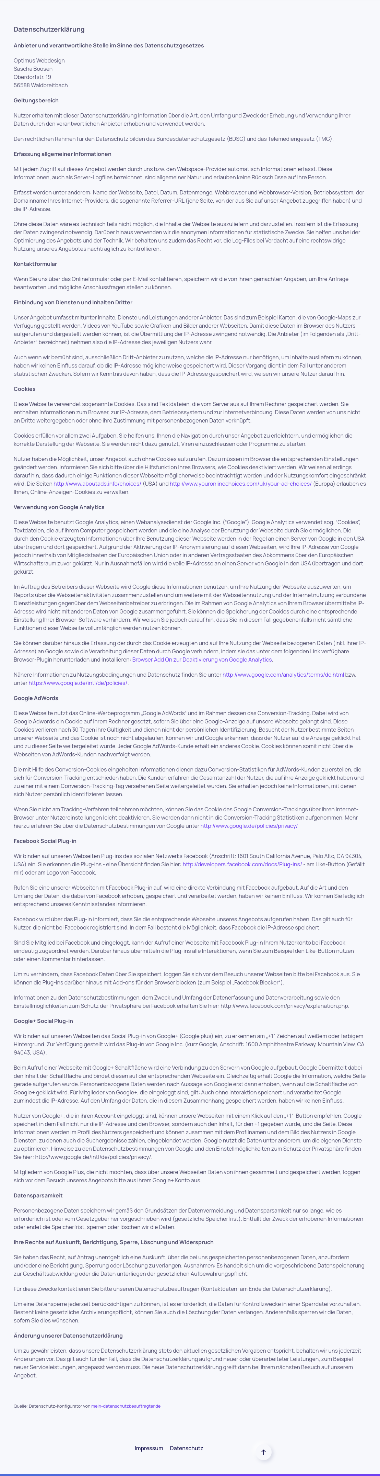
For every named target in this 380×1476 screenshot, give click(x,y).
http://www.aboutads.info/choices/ (97, 483)
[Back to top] (264, 1452)
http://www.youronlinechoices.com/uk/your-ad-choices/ (241, 483)
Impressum (149, 1448)
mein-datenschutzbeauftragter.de (126, 1406)
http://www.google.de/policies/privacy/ (249, 826)
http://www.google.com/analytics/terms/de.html (283, 674)
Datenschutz (186, 1448)
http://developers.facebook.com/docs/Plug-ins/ (242, 864)
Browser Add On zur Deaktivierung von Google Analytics (202, 659)
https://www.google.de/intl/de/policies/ (77, 683)
